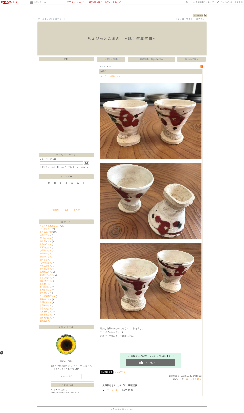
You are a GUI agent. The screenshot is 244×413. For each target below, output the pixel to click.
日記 (48, 19)
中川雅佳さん (46, 287)
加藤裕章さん (46, 253)
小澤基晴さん (46, 250)
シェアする (119, 372)
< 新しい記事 (111, 59)
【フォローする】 (184, 19)
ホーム (41, 19)
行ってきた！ (46, 229)
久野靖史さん (46, 263)
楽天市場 (239, 2)
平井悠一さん (46, 299)
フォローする (66, 376)
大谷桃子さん (46, 244)
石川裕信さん (46, 238)
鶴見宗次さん (46, 281)
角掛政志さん (46, 278)
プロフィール (59, 19)
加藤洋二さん (46, 256)
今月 (66, 210)
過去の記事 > (191, 59)
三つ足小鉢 (112, 390)
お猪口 (103, 71)
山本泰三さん (46, 314)
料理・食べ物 (40, 2)
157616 (198, 15)
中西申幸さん (46, 290)
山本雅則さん (46, 317)
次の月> (77, 210)
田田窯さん (45, 284)
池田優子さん (46, 235)
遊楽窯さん (45, 321)
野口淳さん (45, 293)
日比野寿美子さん (48, 296)
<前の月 (55, 210)
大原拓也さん (46, 247)
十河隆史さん (46, 269)
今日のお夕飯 (46, 232)
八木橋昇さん (46, 311)
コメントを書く (193, 379)
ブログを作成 (226, 2)
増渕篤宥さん (46, 302)
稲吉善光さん (46, 241)
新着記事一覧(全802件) (151, 59)
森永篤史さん (46, 308)
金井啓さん (45, 259)
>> (203, 2)
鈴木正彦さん (46, 266)
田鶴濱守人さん (47, 275)
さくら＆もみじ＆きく (50, 226)
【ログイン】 (200, 19)
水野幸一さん (46, 305)
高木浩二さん (46, 272)
